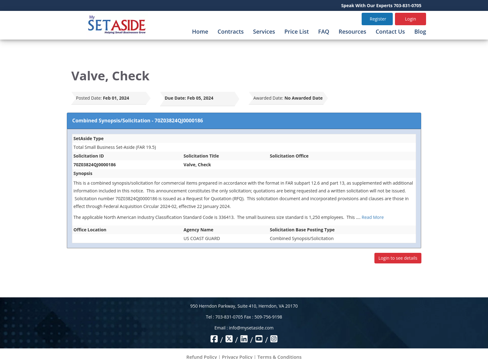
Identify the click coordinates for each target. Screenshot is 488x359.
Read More (373, 217)
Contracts (231, 31)
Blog (420, 31)
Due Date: (175, 98)
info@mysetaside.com (251, 328)
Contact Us (390, 31)
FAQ (323, 31)
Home (200, 31)
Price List (296, 31)
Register (378, 19)
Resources (352, 31)
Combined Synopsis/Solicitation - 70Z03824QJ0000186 (137, 120)
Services (264, 31)
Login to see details (397, 258)
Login (410, 19)
